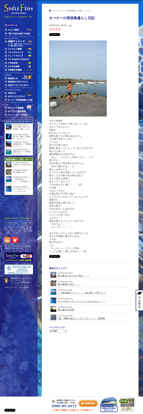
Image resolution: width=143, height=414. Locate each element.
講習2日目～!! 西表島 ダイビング (22, 153)
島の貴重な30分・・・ (69, 284)
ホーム (55, 11)
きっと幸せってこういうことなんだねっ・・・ (82, 301)
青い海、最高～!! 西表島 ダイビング (21, 138)
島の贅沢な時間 (66, 310)
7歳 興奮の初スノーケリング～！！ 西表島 (81, 318)
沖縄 (70, 25)
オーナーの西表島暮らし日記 (71, 11)
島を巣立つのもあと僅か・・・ (74, 276)
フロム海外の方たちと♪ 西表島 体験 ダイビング (19, 129)
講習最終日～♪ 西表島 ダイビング (22, 145)
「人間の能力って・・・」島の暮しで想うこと (82, 293)
